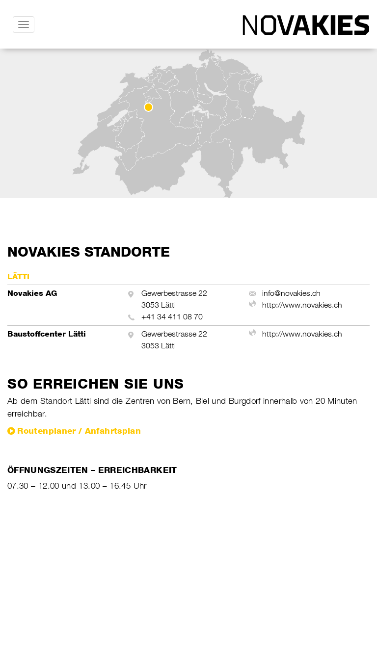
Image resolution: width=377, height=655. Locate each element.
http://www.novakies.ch (302, 305)
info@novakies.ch (291, 293)
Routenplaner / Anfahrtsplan (79, 431)
